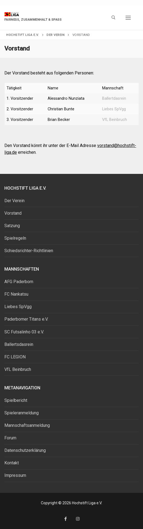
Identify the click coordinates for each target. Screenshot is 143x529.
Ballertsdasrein (18, 344)
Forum (10, 437)
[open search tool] (113, 17)
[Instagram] (77, 518)
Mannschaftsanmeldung (27, 425)
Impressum (15, 475)
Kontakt (11, 462)
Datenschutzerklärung (25, 450)
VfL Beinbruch (114, 119)
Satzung (12, 225)
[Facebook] (65, 518)
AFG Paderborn (18, 281)
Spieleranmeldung (21, 412)
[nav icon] (128, 17)
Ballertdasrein (114, 98)
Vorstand (13, 213)
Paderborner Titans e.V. (26, 319)
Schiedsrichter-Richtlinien (28, 250)
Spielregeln (15, 238)
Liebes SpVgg (114, 109)
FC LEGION (15, 356)
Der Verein (14, 200)
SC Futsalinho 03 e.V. (24, 331)
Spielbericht (15, 400)
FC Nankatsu (16, 294)
